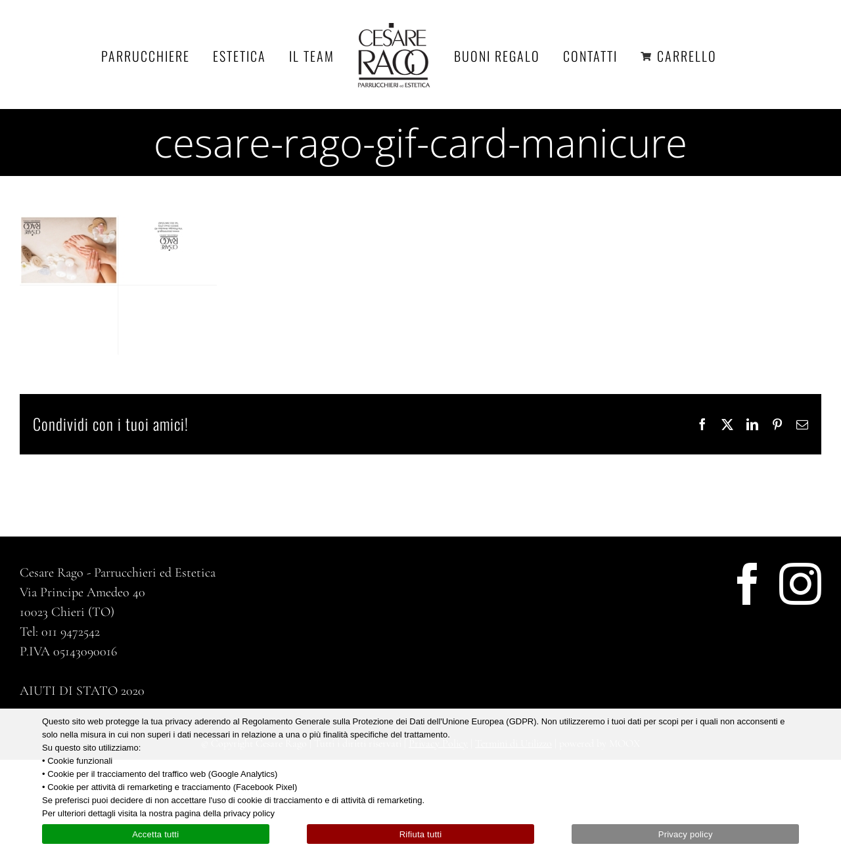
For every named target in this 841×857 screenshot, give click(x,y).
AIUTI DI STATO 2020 (82, 691)
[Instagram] (800, 584)
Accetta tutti (155, 834)
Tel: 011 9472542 (60, 632)
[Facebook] (748, 584)
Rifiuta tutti (420, 834)
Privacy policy (685, 834)
